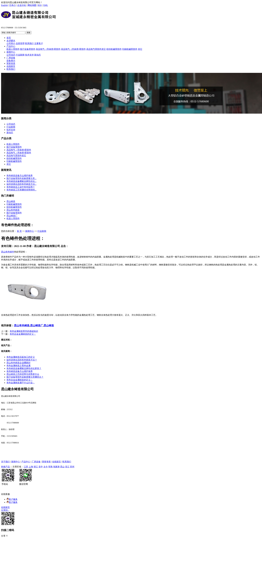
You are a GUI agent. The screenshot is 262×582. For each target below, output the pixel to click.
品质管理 (20, 43)
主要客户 (38, 43)
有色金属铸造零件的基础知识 (24, 331)
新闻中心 (11, 52)
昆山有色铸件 (7, 252)
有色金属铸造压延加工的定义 (21, 357)
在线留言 (11, 66)
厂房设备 (11, 58)
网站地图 (32, 5)
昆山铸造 (11, 201)
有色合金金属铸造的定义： (23, 334)
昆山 (62, 467)
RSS (40, 5)
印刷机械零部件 (129, 49)
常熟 (50, 467)
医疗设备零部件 (27, 49)
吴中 (40, 467)
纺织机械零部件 (114, 49)
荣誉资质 (11, 63)
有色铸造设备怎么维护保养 (20, 175)
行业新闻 (20, 55)
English (4, 5)
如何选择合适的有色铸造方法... (21, 184)
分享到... (5, 510)
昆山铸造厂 (12, 215)
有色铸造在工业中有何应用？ (21, 187)
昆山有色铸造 (13, 210)
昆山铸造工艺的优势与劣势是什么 (23, 374)
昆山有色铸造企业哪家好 (18, 363)
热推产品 (5, 467)
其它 (140, 49)
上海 (31, 467)
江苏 (26, 467)
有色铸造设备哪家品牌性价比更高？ (24, 368)
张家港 (56, 467)
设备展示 (11, 60)
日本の (12, 5)
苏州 (72, 467)
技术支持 (29, 55)
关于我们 (5, 461)
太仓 (45, 467)
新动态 (37, 55)
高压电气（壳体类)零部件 (73, 49)
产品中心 (11, 46)
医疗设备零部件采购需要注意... (21, 178)
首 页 (19, 231)
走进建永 (11, 40)
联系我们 (29, 43)
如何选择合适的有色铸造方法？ (22, 360)
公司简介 (11, 43)
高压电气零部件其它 (96, 49)
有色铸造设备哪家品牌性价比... (21, 181)
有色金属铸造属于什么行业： (21, 383)
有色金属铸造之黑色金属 (18, 365)
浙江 (36, 467)
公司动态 (11, 55)
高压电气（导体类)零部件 (48, 49)
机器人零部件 (13, 49)
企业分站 (21, 5)
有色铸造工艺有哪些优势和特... (21, 190)
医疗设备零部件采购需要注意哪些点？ (25, 377)
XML (45, 5)
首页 (9, 38)
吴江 (67, 467)
